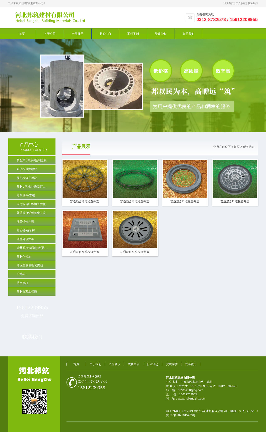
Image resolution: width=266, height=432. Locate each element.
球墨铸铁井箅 (25, 239)
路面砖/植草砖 (26, 230)
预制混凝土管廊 (27, 291)
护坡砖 (21, 274)
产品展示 (77, 33)
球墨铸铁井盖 (25, 221)
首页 (22, 33)
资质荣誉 (161, 33)
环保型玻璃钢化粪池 (30, 265)
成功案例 (133, 364)
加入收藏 (241, 3)
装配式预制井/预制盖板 (32, 160)
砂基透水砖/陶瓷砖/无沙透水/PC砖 (36, 247)
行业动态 (153, 364)
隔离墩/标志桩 (26, 195)
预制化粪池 (24, 256)
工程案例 (133, 33)
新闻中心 (105, 33)
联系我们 (253, 3)
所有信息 (249, 146)
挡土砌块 (22, 282)
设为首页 (229, 3)
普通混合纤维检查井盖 (31, 212)
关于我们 (95, 364)
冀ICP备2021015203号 (181, 415)
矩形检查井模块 (27, 169)
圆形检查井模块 (27, 177)
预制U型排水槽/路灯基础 (33, 186)
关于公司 (50, 33)
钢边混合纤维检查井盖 (31, 204)
